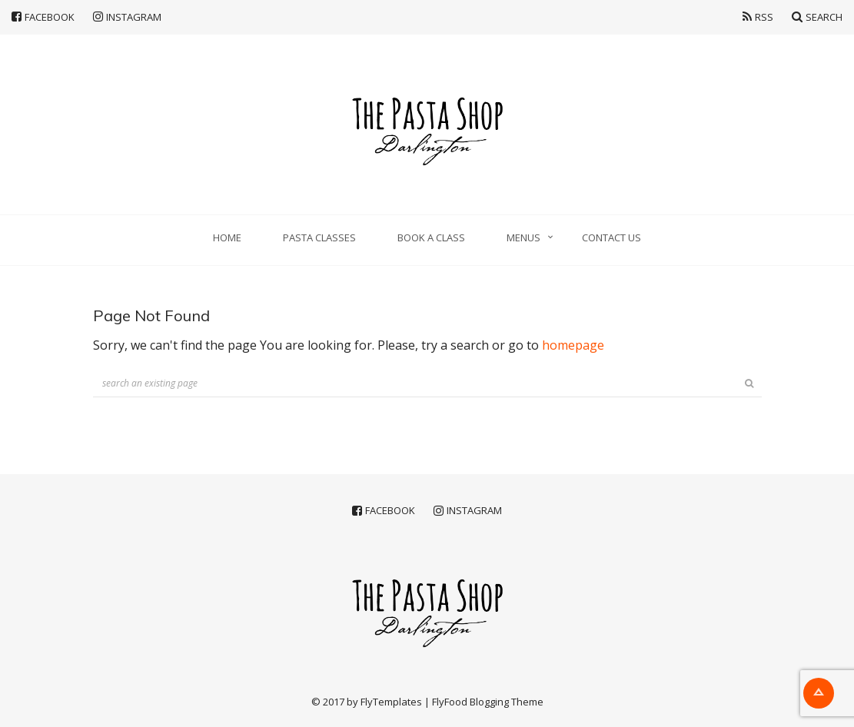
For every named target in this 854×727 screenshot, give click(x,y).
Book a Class (431, 237)
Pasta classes (319, 237)
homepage (573, 345)
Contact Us (611, 237)
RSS (758, 16)
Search (817, 16)
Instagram (127, 16)
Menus (523, 237)
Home (227, 237)
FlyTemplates (391, 702)
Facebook (43, 16)
